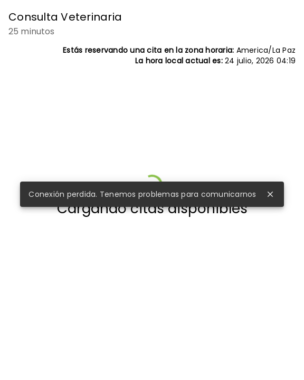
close (270, 194)
